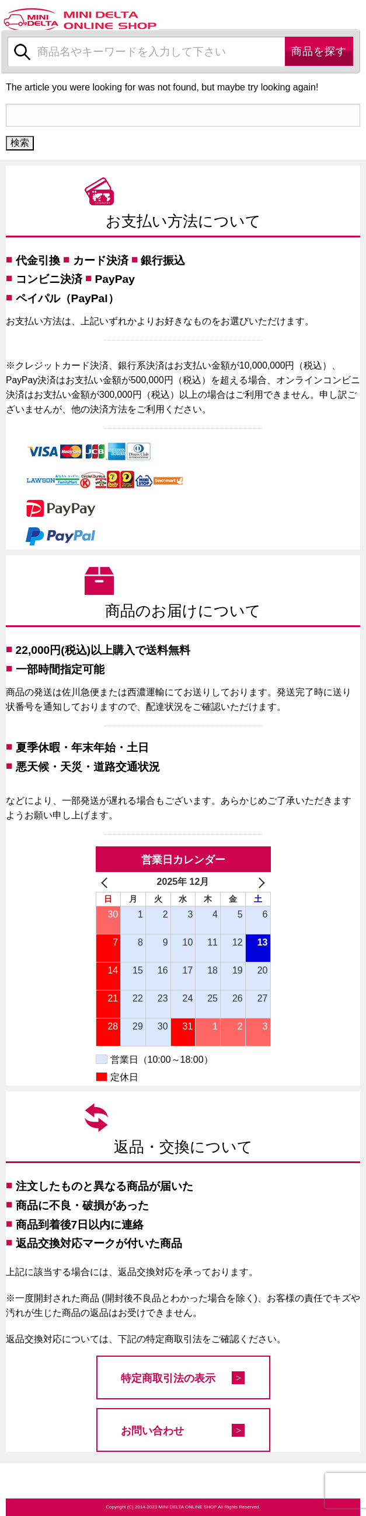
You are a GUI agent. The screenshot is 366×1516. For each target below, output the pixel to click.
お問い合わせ (152, 1431)
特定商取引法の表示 (168, 1378)
